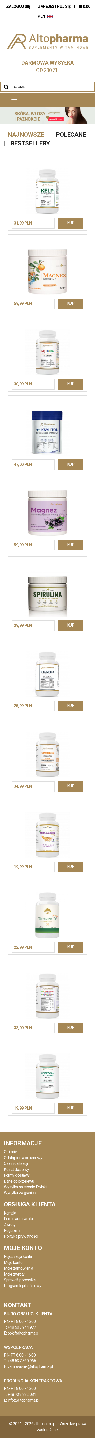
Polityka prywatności (21, 1236)
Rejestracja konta (18, 1256)
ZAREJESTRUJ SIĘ (54, 6)
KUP (71, 222)
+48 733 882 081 (22, 1394)
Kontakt (10, 1213)
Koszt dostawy (16, 1169)
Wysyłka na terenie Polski (25, 1187)
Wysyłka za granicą (20, 1192)
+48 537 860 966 (22, 1360)
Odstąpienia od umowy (23, 1157)
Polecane (71, 134)
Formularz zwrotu (18, 1218)
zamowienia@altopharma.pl (30, 1366)
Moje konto (13, 1262)
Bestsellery (30, 143)
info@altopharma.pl (23, 1400)
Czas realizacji (16, 1163)
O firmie (10, 1151)
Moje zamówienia (18, 1268)
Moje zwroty (14, 1274)
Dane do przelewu (19, 1181)
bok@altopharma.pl (23, 1333)
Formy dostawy (17, 1175)
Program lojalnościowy (22, 1285)
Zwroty (9, 1224)
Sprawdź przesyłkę (20, 1280)
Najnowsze (26, 134)
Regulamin (12, 1230)
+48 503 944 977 (22, 1327)
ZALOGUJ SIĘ (18, 6)
